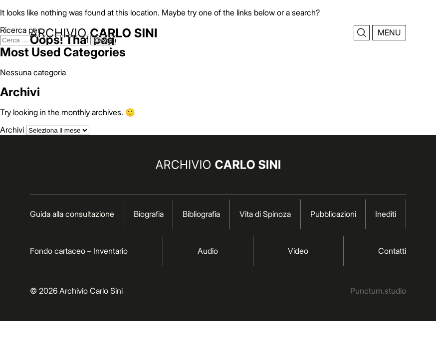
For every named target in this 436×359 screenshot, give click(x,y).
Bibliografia (201, 214)
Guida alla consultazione (72, 214)
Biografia (149, 214)
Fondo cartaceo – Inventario (79, 251)
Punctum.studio (378, 291)
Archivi (12, 130)
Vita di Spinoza (265, 214)
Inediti (385, 214)
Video (298, 251)
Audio (208, 251)
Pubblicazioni (333, 214)
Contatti (392, 251)
